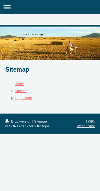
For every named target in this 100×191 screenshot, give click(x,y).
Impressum (23, 98)
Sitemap (40, 121)
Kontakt (20, 91)
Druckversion (18, 121)
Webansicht (86, 126)
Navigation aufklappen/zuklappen (50, 7)
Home (19, 84)
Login (90, 121)
